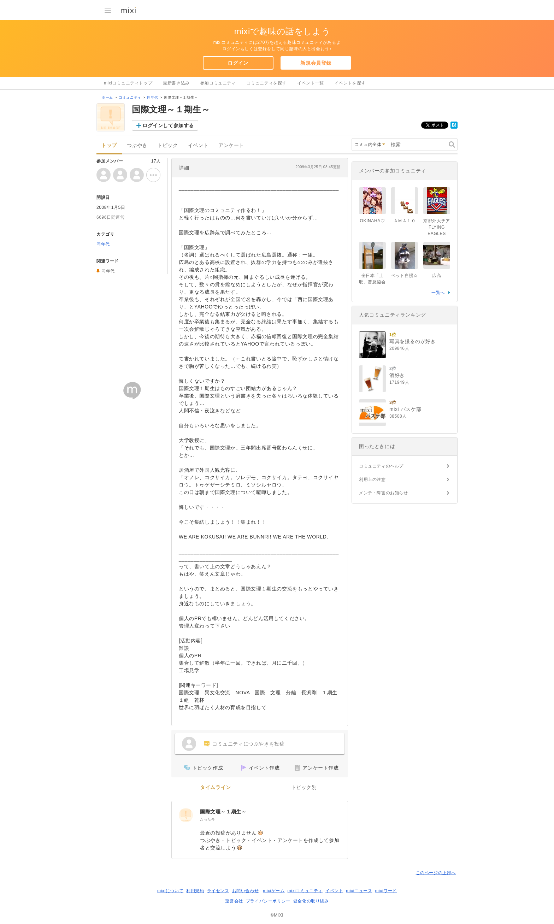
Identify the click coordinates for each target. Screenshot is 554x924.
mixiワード (386, 890)
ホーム (107, 97)
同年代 (152, 97)
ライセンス (218, 890)
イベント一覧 (310, 83)
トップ (109, 145)
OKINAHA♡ (372, 220)
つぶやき (137, 145)
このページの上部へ (436, 872)
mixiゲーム (274, 890)
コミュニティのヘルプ (381, 466)
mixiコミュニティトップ (128, 83)
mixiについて (170, 890)
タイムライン (215, 787)
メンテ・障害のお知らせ (383, 492)
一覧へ (438, 292)
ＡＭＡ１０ (405, 220)
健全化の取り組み (311, 901)
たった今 (207, 819)
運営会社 (234, 901)
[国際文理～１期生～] (186, 815)
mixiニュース (359, 890)
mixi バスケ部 (405, 409)
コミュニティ (130, 97)
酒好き (397, 375)
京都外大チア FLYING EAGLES (438, 227)
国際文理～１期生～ (223, 811)
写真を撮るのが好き (412, 341)
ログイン (238, 63)
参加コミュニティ (218, 83)
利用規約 (195, 890)
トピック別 (304, 787)
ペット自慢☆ (404, 275)
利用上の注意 (372, 479)
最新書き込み (176, 83)
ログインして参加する (168, 125)
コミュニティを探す (267, 83)
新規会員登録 (315, 63)
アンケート (231, 145)
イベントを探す (350, 83)
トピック (167, 145)
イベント (198, 145)
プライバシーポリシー (268, 901)
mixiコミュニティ (305, 890)
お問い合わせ (245, 890)
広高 (436, 275)
